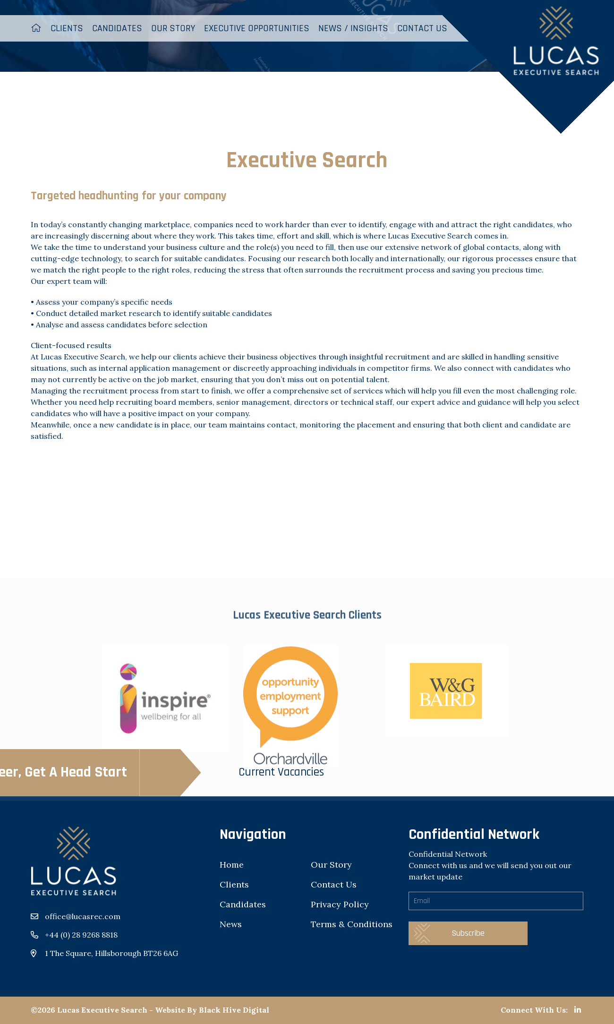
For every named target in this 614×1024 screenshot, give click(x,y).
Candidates (117, 28)
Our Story (173, 28)
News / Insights (353, 28)
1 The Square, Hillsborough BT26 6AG (111, 953)
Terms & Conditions (351, 924)
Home (232, 864)
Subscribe (468, 933)
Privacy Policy (340, 904)
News (231, 924)
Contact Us (334, 884)
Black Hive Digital (234, 1010)
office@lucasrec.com (82, 916)
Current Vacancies (150, 772)
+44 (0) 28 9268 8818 (81, 934)
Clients (67, 28)
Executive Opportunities (256, 28)
